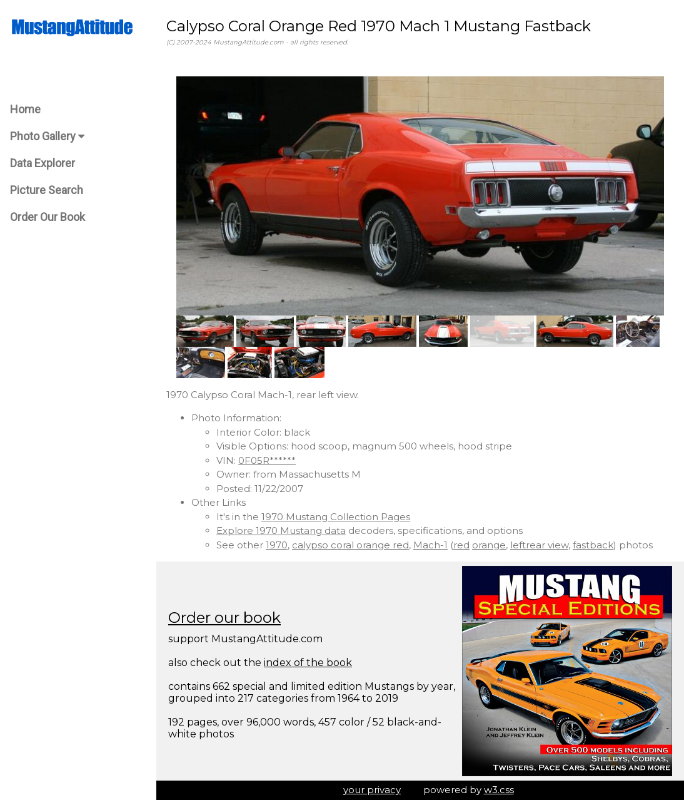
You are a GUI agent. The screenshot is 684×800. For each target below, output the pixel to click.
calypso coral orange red (350, 545)
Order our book (224, 617)
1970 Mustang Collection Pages (335, 517)
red (461, 545)
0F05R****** (267, 460)
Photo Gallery (47, 136)
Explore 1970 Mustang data (281, 530)
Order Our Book (47, 216)
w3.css (499, 790)
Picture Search (46, 190)
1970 (277, 545)
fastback (593, 545)
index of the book (308, 663)
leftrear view (539, 545)
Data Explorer (42, 163)
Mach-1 (430, 545)
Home (25, 109)
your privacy (372, 790)
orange (489, 545)
